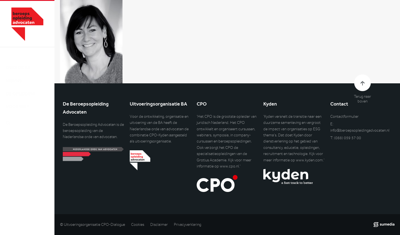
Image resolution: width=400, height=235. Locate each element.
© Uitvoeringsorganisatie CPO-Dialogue (92, 224)
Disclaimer (159, 224)
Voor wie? (17, 101)
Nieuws (14, 75)
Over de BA (18, 62)
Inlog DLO (30, 146)
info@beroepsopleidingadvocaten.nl (359, 130)
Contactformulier (344, 116)
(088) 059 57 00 (347, 138)
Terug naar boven (362, 99)
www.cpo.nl (229, 166)
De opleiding (21, 88)
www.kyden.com (309, 160)
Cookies (137, 224)
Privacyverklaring (187, 224)
